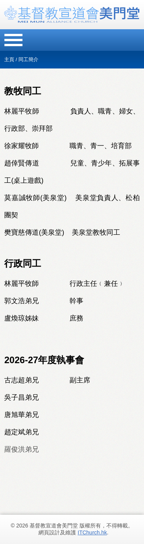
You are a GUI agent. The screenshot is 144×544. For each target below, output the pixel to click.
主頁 (9, 59)
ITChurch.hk (92, 532)
